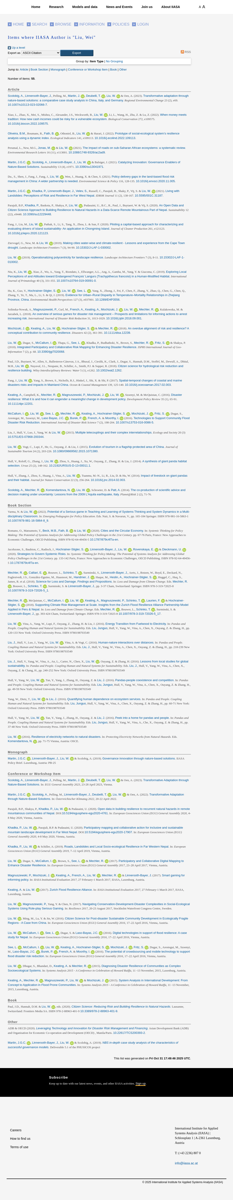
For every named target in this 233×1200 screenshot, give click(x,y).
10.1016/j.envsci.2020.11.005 (155, 181)
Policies (121, 24)
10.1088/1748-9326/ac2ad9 (86, 152)
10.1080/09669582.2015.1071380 (75, 451)
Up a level (16, 47)
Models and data (85, 7)
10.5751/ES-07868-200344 (25, 437)
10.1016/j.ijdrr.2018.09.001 (123, 318)
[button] (76, 53)
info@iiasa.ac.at (186, 1163)
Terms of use (19, 1147)
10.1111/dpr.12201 (20, 403)
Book (113, 69)
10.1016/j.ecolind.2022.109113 (115, 138)
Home (35, 7)
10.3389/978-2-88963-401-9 (98, 1011)
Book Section (39, 69)
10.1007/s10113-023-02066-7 (27, 104)
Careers (16, 1130)
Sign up (140, 1083)
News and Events (119, 7)
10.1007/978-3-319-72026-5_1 (28, 590)
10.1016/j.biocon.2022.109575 (28, 123)
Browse (63, 24)
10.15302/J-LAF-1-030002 (93, 247)
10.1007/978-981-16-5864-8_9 (28, 520)
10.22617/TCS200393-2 (129, 1033)
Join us (146, 7)
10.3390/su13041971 (89, 166)
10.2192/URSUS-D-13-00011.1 (69, 465)
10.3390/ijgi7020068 (50, 351)
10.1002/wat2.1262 (109, 370)
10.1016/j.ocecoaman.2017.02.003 (148, 384)
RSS (185, 52)
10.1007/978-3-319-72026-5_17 (140, 613)
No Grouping (114, 61)
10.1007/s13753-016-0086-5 (134, 422)
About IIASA (170, 7)
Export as (14, 53)
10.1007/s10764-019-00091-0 (76, 280)
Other (123, 69)
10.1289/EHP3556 (107, 299)
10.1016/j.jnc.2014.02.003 (108, 480)
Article (24, 69)
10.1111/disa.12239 (117, 332)
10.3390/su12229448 (37, 214)
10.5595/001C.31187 (149, 195)
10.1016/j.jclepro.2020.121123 (28, 233)
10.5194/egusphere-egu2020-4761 (85, 813)
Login (143, 24)
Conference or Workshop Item (88, 69)
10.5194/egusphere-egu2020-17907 (108, 832)
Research (56, 7)
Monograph (58, 69)
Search (39, 24)
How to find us (20, 1138)
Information (92, 24)
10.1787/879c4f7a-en (104, 539)
